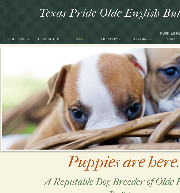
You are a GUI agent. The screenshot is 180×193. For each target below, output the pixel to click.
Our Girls (141, 39)
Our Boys (110, 39)
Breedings (18, 39)
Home (79, 39)
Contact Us (49, 39)
